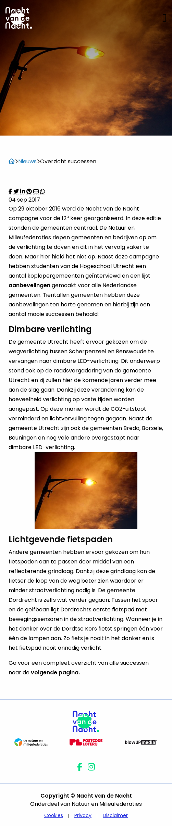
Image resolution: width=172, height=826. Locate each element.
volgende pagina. (56, 672)
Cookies (53, 815)
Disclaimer (115, 815)
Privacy (82, 815)
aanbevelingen (29, 285)
